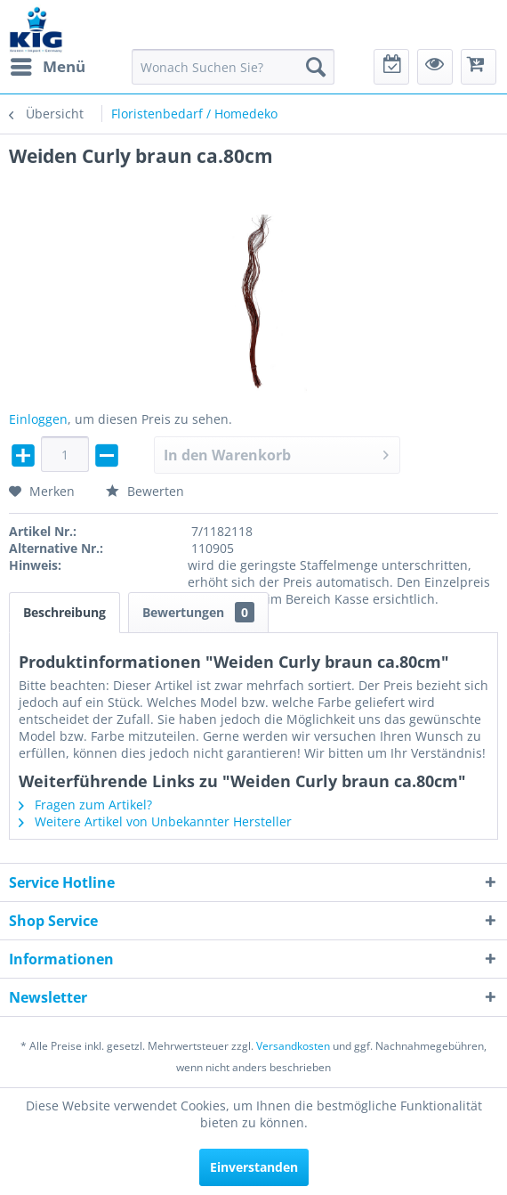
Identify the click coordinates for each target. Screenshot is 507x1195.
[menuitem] (47, 67)
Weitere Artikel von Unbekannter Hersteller (155, 821)
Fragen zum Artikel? (85, 804)
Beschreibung (64, 612)
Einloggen (38, 419)
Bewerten (145, 491)
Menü (48, 65)
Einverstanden (254, 1166)
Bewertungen (198, 612)
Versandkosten (293, 1045)
